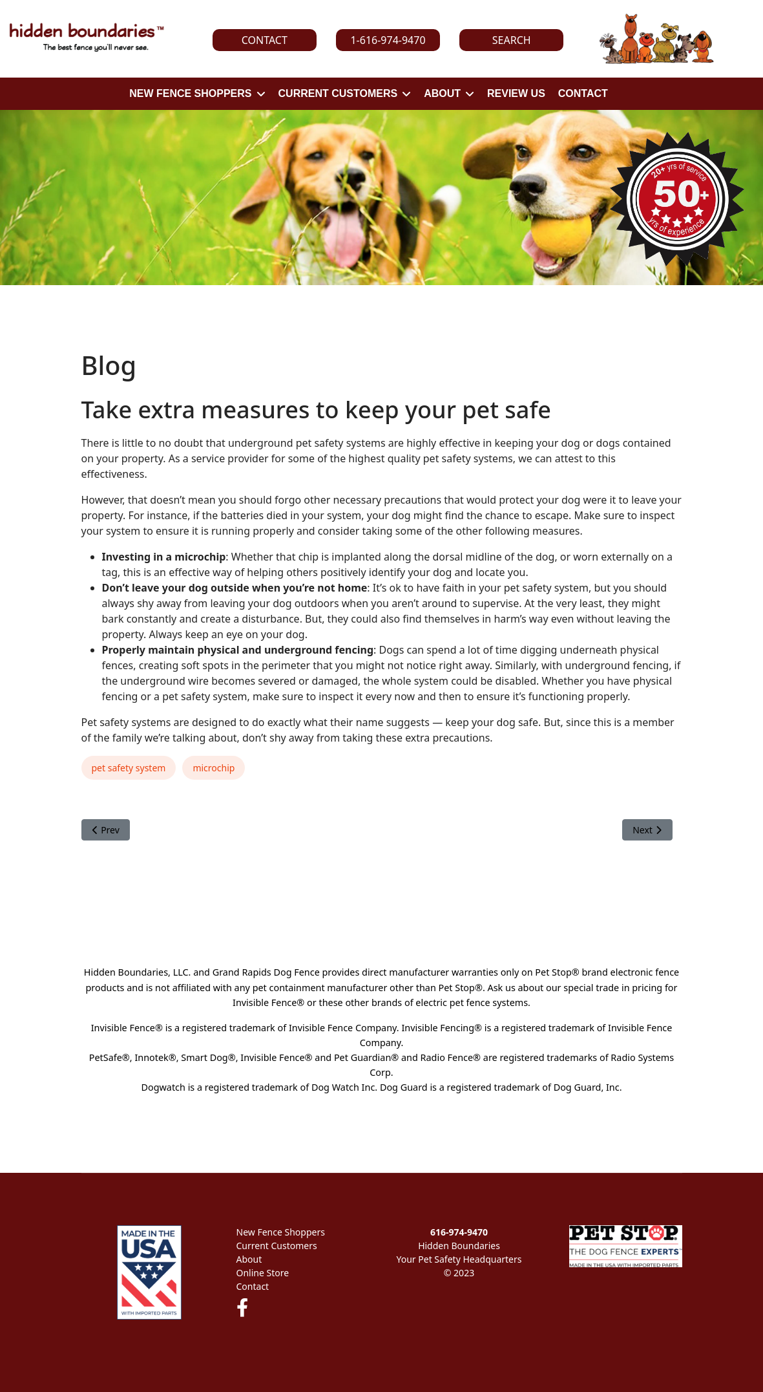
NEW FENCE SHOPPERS (190, 93)
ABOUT (442, 93)
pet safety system (129, 768)
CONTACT (583, 93)
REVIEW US (516, 93)
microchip (214, 768)
